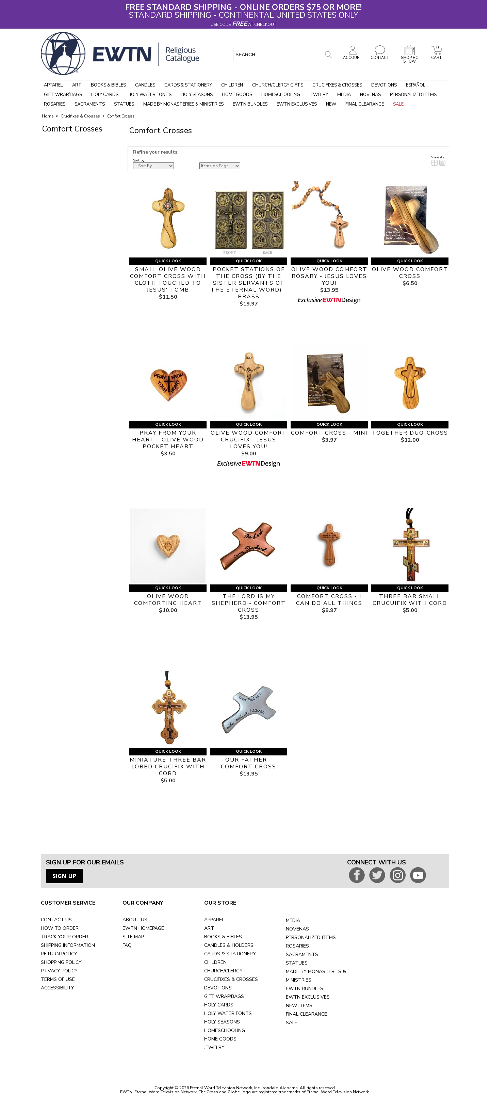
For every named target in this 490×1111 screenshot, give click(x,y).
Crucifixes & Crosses (337, 85)
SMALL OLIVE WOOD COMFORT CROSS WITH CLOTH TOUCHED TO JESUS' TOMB (168, 280)
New (331, 104)
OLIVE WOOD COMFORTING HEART (168, 600)
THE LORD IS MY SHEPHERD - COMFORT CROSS (249, 603)
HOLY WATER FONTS (228, 1013)
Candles (145, 85)
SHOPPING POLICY (61, 962)
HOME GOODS (220, 1039)
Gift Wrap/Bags (63, 95)
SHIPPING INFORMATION (68, 945)
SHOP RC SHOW (409, 57)
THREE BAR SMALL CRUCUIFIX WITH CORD (410, 600)
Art (77, 85)
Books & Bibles (108, 85)
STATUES (297, 963)
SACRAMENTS (302, 954)
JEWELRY (214, 1047)
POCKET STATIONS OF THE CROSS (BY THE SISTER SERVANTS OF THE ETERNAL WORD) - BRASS (249, 283)
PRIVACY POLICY (59, 971)
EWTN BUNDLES (304, 988)
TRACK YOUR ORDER (64, 937)
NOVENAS (297, 929)
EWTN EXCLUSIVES (308, 997)
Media (344, 95)
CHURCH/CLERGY (223, 971)
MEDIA (293, 920)
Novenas (370, 95)
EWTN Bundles (250, 104)
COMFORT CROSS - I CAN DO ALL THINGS (329, 600)
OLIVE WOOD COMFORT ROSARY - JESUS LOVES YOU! (329, 276)
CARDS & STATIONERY (230, 954)
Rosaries (54, 104)
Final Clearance (364, 104)
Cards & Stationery (188, 85)
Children (232, 85)
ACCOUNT (352, 55)
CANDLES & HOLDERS (229, 945)
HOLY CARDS (218, 1005)
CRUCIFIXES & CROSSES (231, 979)
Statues (124, 104)
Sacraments (90, 104)
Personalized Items (413, 95)
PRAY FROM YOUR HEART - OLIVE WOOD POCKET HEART (168, 439)
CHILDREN (215, 962)
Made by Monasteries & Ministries (183, 104)
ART (209, 928)
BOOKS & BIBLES (223, 937)
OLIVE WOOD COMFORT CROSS (410, 273)
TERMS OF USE (58, 979)
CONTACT (379, 55)
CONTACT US (56, 920)
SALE (291, 1022)
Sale (398, 104)
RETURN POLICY (59, 954)
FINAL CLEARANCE (306, 1014)
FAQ (127, 945)
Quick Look (168, 261)
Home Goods (237, 95)
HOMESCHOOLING (224, 1030)
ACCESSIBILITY (57, 988)
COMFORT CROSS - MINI (329, 433)
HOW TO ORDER (60, 928)
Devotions (384, 85)
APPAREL (214, 920)
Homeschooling (280, 95)
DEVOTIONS (218, 988)
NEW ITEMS (299, 1005)
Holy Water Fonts (150, 95)
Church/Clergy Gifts (277, 85)
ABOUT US (134, 920)
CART (436, 55)
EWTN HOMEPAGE (143, 928)
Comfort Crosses (120, 116)
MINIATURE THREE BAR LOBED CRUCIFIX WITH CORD (168, 766)
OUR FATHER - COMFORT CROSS (248, 763)
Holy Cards (104, 95)
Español (415, 85)
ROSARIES (297, 946)
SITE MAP (133, 937)
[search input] (284, 54)
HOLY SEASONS (222, 1022)
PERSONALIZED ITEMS (311, 937)
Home (47, 116)
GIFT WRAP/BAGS (224, 996)
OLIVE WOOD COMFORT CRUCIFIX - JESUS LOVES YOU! (249, 439)
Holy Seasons (197, 95)
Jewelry (318, 95)
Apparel (53, 85)
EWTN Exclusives (297, 104)
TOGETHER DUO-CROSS (410, 433)
